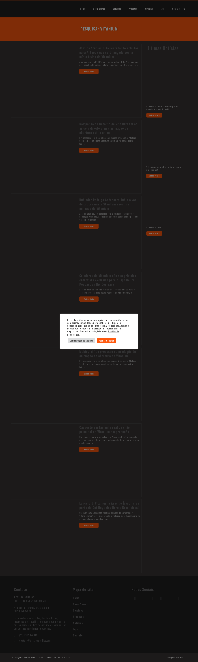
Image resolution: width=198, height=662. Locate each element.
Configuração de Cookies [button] (81, 340)
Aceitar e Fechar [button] (106, 340)
